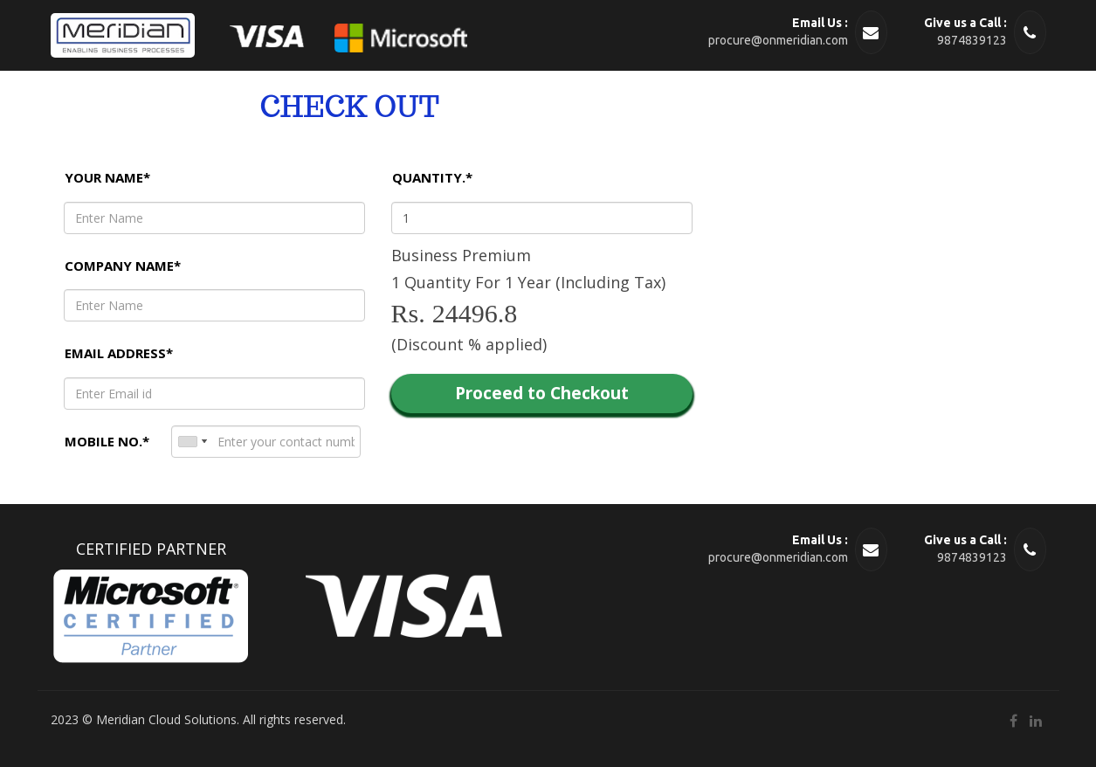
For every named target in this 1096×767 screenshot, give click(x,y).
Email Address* (119, 353)
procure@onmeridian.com (778, 40)
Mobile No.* (107, 441)
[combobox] (192, 441)
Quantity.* (432, 177)
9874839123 (972, 40)
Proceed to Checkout (542, 393)
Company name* (123, 265)
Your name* (107, 177)
